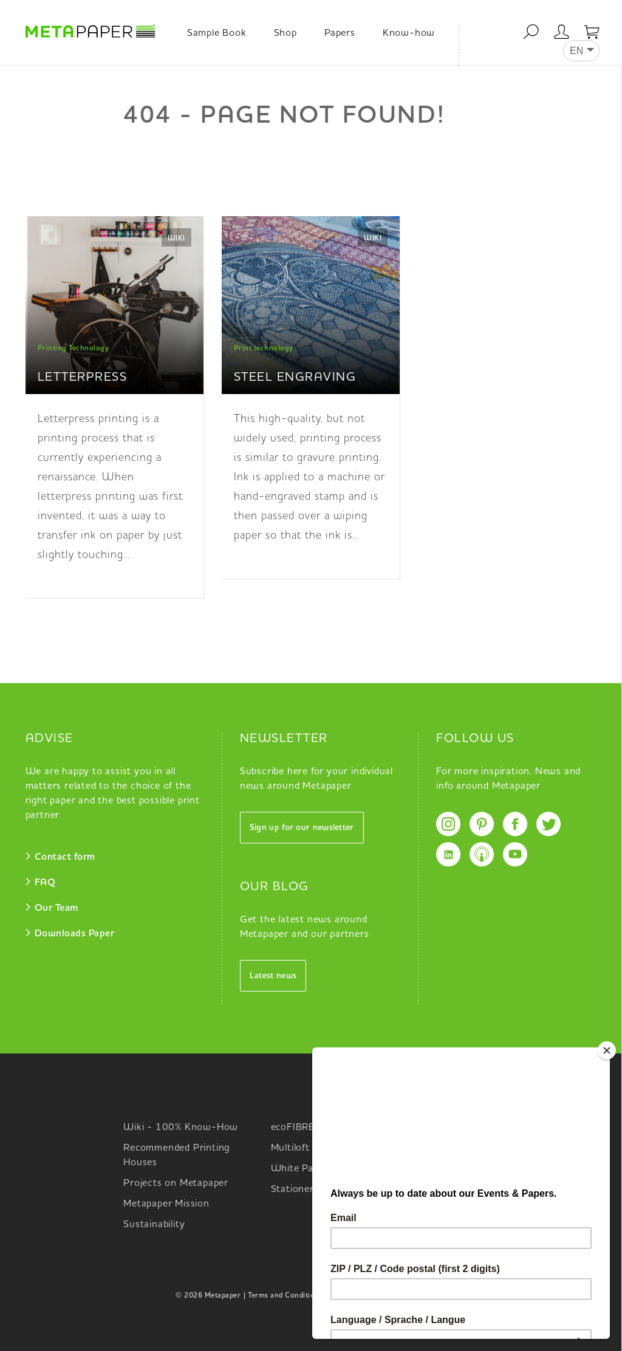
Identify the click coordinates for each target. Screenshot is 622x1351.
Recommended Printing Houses (176, 1155)
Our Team (56, 908)
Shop (285, 33)
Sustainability (154, 1225)
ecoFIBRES (296, 1127)
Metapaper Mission (166, 1204)
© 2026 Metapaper (208, 1295)
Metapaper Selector (463, 1127)
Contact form (65, 857)
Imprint (433, 1295)
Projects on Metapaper (175, 1183)
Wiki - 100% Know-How (180, 1127)
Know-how (409, 33)
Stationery (295, 1189)
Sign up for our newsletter (302, 827)
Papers (339, 33)
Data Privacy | (392, 1295)
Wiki (176, 238)
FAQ (45, 883)
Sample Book (217, 33)
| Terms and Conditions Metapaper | (304, 1295)
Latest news (273, 976)
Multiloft (290, 1148)
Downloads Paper (75, 934)
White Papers (302, 1169)
